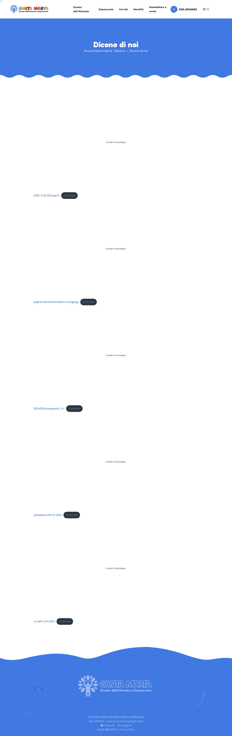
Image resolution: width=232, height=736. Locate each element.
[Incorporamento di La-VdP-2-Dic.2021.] (116, 568)
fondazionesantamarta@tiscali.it (125, 721)
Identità (138, 9)
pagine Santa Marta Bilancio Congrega (56, 302)
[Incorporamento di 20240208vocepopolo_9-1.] (116, 355)
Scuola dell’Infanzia (81, 9)
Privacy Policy (127, 729)
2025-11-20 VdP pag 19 (46, 195)
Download (69, 195)
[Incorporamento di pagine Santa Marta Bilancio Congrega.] (116, 249)
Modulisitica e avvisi (157, 9)
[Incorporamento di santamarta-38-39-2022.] (116, 462)
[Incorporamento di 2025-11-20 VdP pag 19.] (116, 142)
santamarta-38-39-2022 (48, 515)
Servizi (123, 9)
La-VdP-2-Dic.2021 (44, 621)
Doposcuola (106, 9)
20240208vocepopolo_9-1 (49, 408)
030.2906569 (96, 721)
